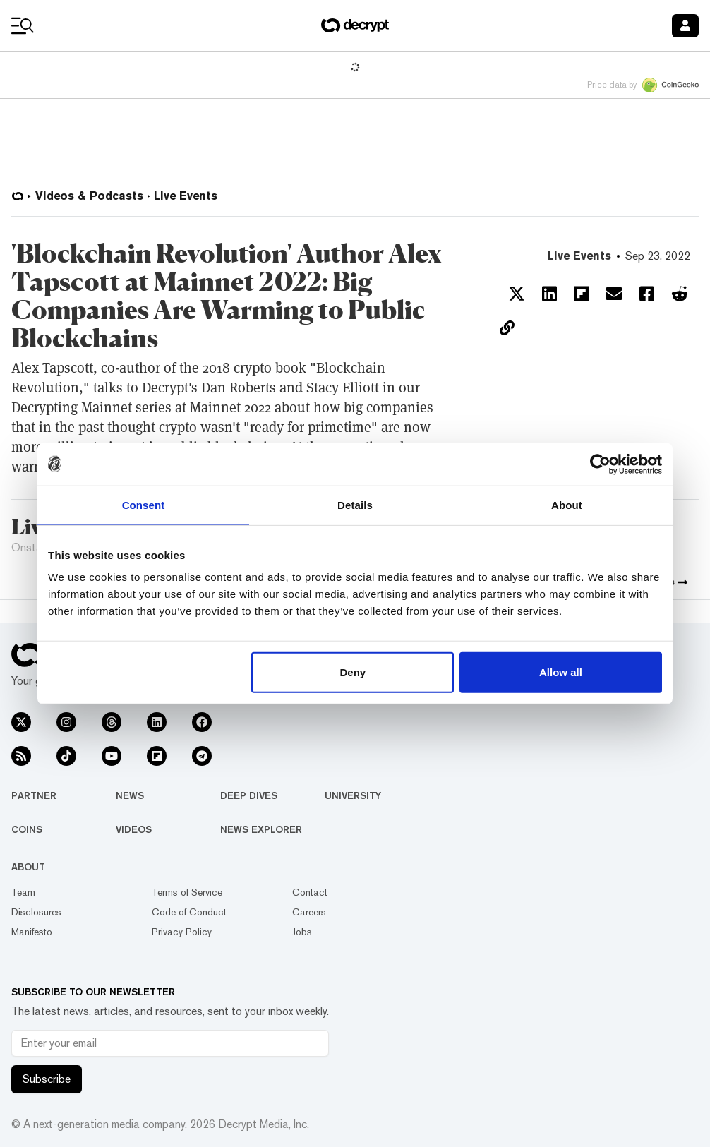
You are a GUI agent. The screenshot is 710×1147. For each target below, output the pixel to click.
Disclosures (36, 912)
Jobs (302, 931)
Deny (353, 672)
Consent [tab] (143, 504)
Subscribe (47, 1079)
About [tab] (566, 504)
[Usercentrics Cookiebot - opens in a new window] (600, 463)
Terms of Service (187, 892)
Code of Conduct (189, 912)
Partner (33, 795)
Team (23, 892)
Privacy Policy (182, 931)
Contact (309, 892)
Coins (26, 829)
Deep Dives (248, 795)
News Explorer (261, 829)
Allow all (560, 672)
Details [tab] (355, 504)
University (353, 795)
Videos (134, 829)
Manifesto (31, 931)
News (130, 795)
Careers (309, 912)
